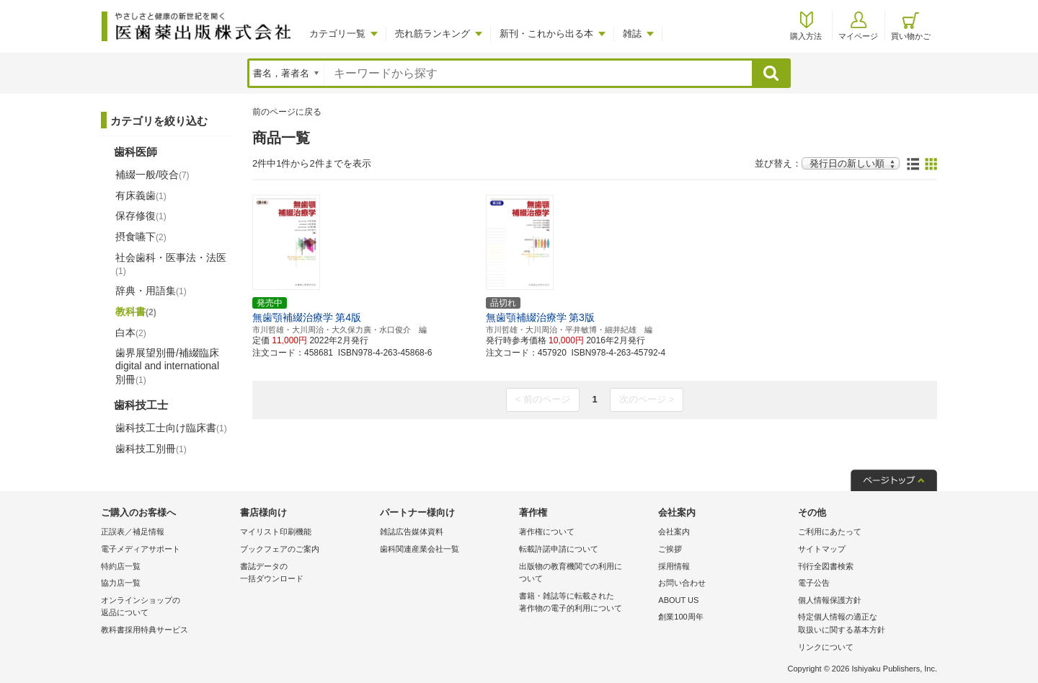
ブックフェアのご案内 (279, 549)
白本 (130, 332)
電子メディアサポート (140, 549)
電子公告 (814, 582)
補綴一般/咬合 (152, 174)
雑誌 (632, 33)
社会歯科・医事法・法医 (170, 264)
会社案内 (674, 531)
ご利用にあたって (829, 531)
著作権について (547, 531)
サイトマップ (822, 549)
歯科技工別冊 (151, 448)
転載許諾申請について (558, 549)
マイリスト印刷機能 (275, 531)
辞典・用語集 (151, 290)
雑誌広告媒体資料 (411, 531)
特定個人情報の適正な (864, 624)
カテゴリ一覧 (337, 33)
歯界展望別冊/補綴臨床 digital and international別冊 (167, 365)
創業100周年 (680, 616)
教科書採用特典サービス (144, 629)
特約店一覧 (121, 566)
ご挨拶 (670, 549)
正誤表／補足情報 (132, 531)
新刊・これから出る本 (546, 33)
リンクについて (825, 647)
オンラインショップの (167, 608)
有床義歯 (141, 195)
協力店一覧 (121, 582)
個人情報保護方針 (829, 600)
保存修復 (141, 215)
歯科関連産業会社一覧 (419, 549)
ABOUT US (678, 600)
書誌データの (306, 574)
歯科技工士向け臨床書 (171, 427)
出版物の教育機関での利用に (585, 574)
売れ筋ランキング (432, 33)
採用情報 (674, 566)
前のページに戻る (286, 112)
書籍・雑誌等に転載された (585, 603)
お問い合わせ (682, 582)
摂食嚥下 (141, 236)
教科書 (135, 311)
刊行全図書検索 (825, 566)
